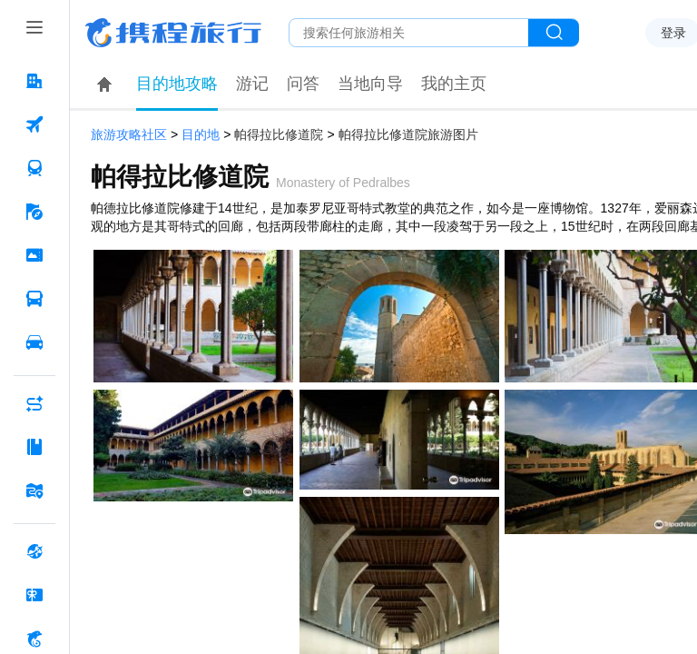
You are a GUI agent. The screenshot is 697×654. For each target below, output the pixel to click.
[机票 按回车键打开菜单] (34, 124)
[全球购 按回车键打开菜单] (34, 551)
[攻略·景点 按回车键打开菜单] (34, 447)
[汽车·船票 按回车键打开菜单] (34, 299)
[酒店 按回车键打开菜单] (34, 81)
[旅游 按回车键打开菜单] (34, 212)
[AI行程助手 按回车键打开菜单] (34, 403)
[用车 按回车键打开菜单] (34, 342)
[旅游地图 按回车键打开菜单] (34, 490)
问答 (303, 83)
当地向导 (370, 83)
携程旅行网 (173, 32)
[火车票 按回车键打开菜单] (34, 168)
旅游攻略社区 (129, 135)
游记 (252, 83)
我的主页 (453, 83)
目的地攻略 (177, 83)
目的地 (201, 135)
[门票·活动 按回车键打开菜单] (34, 255)
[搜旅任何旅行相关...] (409, 33)
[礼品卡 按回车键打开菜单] (34, 595)
